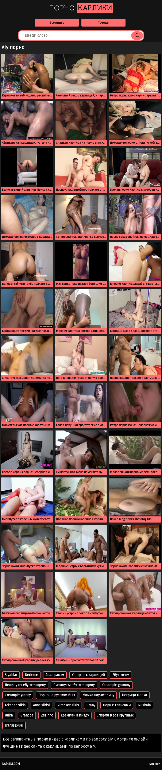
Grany (90, 705)
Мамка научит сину (98, 695)
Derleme (31, 675)
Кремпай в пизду (75, 715)
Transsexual (14, 725)
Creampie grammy (116, 685)
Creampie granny (18, 695)
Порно (81, 8)
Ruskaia (144, 705)
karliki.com (11, 764)
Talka (9, 715)
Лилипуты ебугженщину (25, 685)
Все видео (57, 22)
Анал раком (55, 675)
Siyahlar (11, 675)
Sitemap (154, 764)
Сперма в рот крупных (115, 715)
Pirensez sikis (68, 705)
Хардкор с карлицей (88, 675)
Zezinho (47, 715)
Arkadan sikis (15, 705)
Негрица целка (134, 695)
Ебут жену (120, 675)
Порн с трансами (117, 705)
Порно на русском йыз (56, 695)
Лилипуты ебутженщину (74, 685)
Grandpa (26, 715)
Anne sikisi (41, 705)
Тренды (103, 22)
